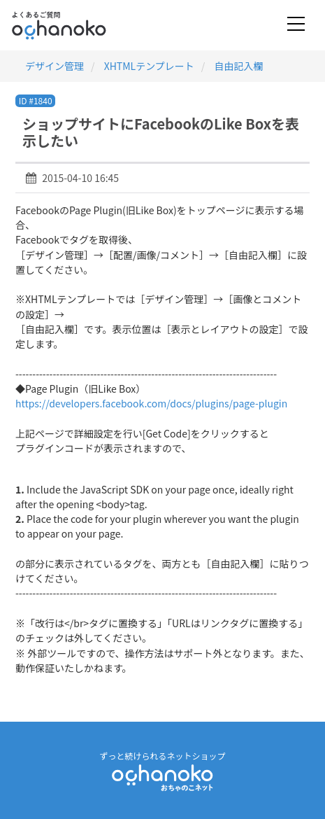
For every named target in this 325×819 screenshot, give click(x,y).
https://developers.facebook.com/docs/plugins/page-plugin (151, 403)
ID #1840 (35, 100)
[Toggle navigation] (296, 25)
